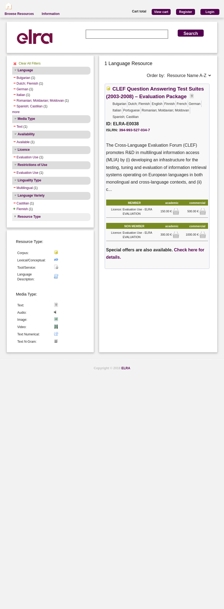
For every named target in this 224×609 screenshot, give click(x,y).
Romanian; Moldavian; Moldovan (40, 100)
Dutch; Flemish (27, 83)
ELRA (125, 368)
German (22, 89)
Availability (26, 134)
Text (19, 127)
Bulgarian (23, 78)
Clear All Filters (30, 63)
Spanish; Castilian (30, 106)
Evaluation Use (27, 157)
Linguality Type (29, 180)
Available (23, 142)
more (16, 112)
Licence (24, 150)
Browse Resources (19, 14)
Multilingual (25, 188)
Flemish (22, 209)
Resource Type (29, 217)
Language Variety (31, 195)
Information (51, 14)
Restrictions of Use (32, 165)
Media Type (26, 119)
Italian (21, 95)
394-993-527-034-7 (134, 130)
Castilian (23, 203)
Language (25, 70)
